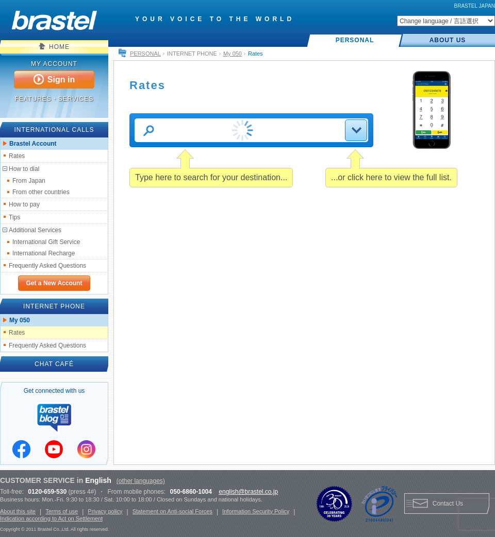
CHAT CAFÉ (54, 364)
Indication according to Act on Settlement (51, 518)
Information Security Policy (255, 511)
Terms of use (61, 511)
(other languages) (141, 480)
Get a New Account (54, 283)
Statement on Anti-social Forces (172, 511)
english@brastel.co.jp (248, 491)
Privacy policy (105, 511)
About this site (18, 511)
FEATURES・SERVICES (54, 98)
